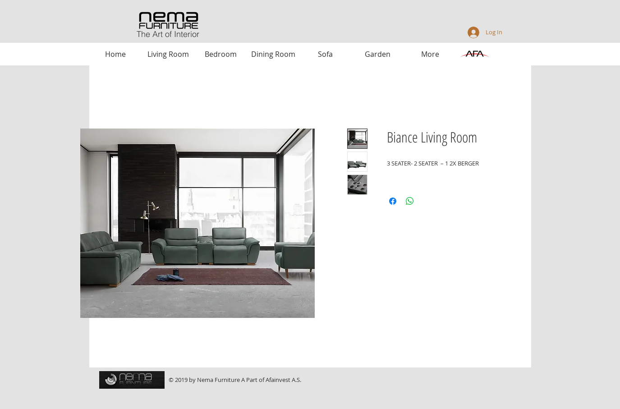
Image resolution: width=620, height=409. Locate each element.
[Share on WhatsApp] (409, 201)
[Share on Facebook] (392, 201)
